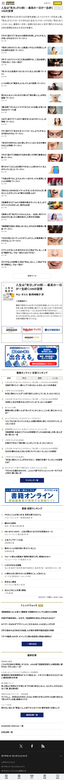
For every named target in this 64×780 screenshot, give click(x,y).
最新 (9, 378)
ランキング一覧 (32, 480)
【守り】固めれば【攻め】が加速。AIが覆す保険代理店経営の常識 (27, 630)
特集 (44, 777)
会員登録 (57, 3)
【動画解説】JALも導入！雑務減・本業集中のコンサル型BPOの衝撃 (29, 612)
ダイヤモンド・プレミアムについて (13, 767)
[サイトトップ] (9, 3)
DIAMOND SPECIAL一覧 (12, 726)
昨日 (24, 378)
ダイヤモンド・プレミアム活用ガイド (13, 771)
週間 (40, 378)
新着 (6, 777)
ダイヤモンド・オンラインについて (14, 756)
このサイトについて (8, 762)
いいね (55, 378)
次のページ (32, 276)
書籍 (57, 777)
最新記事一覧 (32, 715)
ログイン (47, 3)
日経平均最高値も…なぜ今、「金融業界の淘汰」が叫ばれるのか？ (28, 618)
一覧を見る (32, 644)
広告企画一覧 (7, 732)
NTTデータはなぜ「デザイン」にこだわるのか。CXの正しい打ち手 (28, 624)
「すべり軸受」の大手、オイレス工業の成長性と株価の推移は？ (26, 636)
